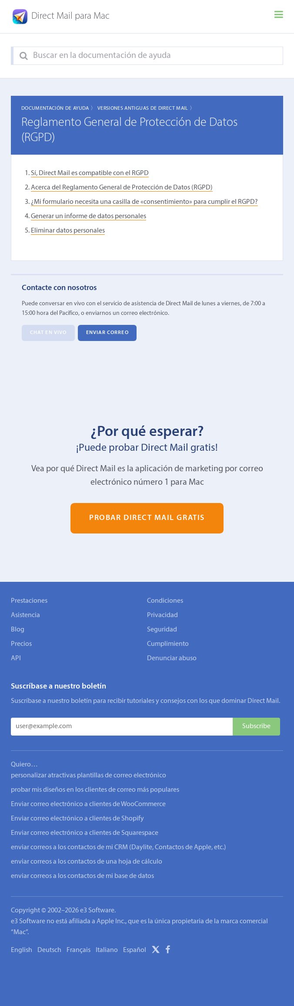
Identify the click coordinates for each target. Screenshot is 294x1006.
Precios (21, 644)
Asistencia (25, 615)
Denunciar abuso (172, 658)
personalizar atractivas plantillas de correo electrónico (88, 775)
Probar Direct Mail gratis (146, 518)
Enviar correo (107, 333)
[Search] (24, 56)
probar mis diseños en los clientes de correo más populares (95, 790)
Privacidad (162, 615)
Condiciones (165, 601)
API (16, 658)
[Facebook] (167, 951)
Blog (17, 629)
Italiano (107, 950)
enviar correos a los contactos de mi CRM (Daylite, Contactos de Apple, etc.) (118, 847)
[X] (155, 951)
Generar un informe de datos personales (88, 216)
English (21, 950)
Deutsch (49, 950)
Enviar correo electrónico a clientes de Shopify (77, 818)
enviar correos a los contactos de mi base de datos (82, 876)
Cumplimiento (168, 644)
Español (134, 950)
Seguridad (162, 629)
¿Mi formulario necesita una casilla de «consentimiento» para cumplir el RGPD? (144, 202)
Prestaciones (29, 601)
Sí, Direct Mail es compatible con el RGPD (90, 173)
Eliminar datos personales (68, 230)
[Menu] (278, 17)
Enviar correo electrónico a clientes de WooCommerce (88, 804)
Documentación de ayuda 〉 (58, 108)
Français (78, 950)
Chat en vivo (48, 333)
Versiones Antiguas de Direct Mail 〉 (146, 108)
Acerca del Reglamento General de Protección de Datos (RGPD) (122, 187)
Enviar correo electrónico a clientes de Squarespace (84, 833)
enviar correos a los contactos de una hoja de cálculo (86, 861)
